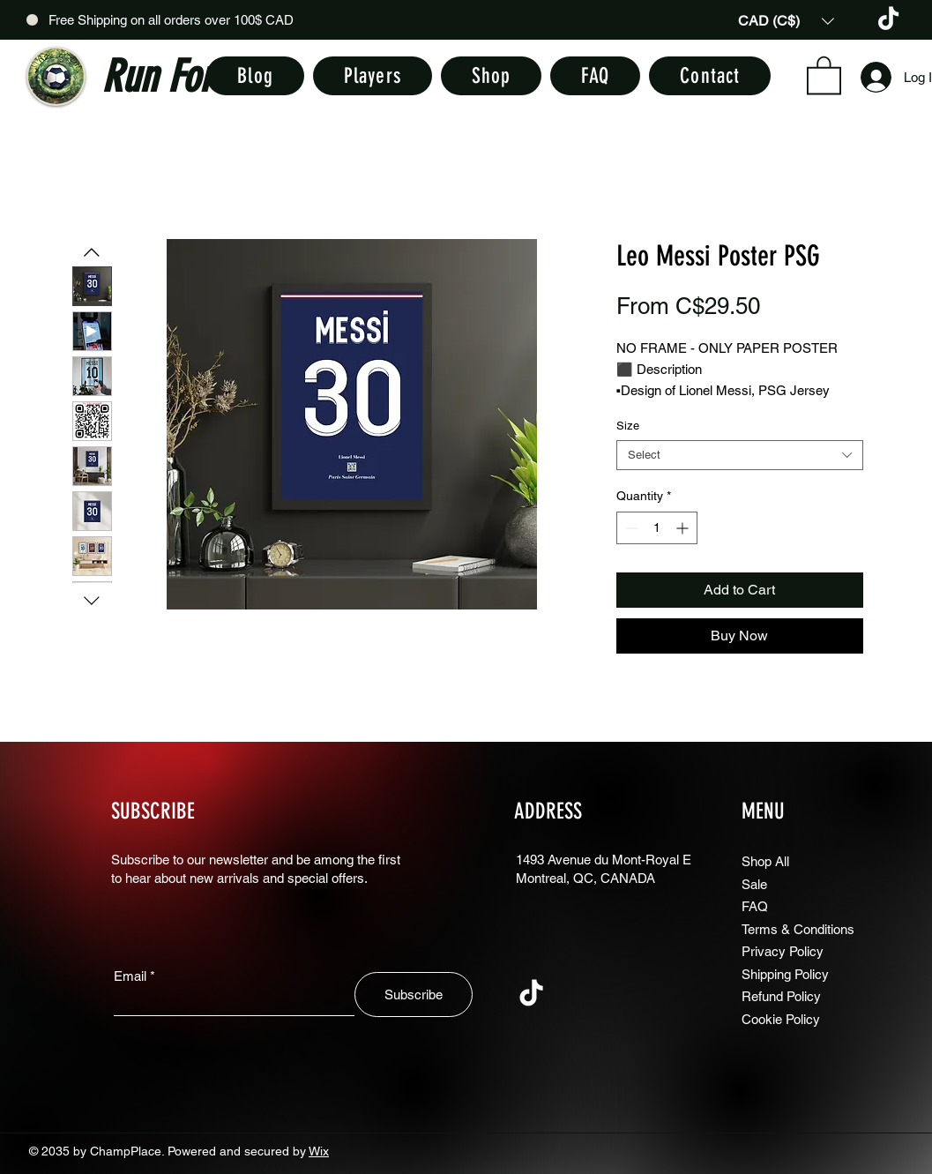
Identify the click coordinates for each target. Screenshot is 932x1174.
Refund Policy (781, 996)
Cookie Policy (781, 1019)
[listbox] (786, 20)
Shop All (765, 861)
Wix (319, 1151)
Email (130, 976)
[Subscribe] (413, 994)
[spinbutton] (657, 527)
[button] (786, 20)
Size (627, 425)
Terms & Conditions (798, 929)
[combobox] (739, 455)
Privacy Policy (783, 951)
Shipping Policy (785, 974)
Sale (754, 884)
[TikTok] (888, 20)
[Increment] (684, 527)
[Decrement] (630, 527)
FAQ (755, 906)
